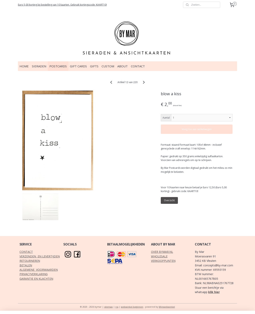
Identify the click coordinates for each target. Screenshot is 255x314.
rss (116, 306)
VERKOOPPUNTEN (163, 261)
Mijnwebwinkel (167, 306)
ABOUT (122, 66)
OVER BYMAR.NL (162, 252)
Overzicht (169, 200)
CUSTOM (108, 66)
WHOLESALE (159, 256)
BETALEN (26, 265)
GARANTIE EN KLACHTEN (36, 279)
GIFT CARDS (78, 66)
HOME (24, 66)
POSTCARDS (58, 66)
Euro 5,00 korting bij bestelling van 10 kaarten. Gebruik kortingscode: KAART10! (62, 4)
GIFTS (94, 66)
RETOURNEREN (30, 261)
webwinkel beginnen (132, 306)
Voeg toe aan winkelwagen (197, 129)
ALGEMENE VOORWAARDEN (39, 270)
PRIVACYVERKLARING (34, 274)
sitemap (108, 306)
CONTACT (138, 66)
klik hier (214, 292)
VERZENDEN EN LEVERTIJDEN (40, 256)
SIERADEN (39, 66)
